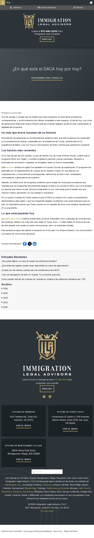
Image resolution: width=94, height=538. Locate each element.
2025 (4, 293)
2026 (4, 289)
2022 (4, 307)
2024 (4, 298)
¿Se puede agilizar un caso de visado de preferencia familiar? (29, 261)
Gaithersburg (53, 488)
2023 (4, 302)
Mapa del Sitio (70, 531)
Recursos (58, 531)
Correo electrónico (47, 8)
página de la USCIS (13, 219)
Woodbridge (30, 488)
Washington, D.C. (13, 485)
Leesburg (47, 485)
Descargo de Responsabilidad (38, 531)
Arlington (17, 492)
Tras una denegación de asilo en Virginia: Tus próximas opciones (30, 275)
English (47, 39)
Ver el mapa (23, 426)
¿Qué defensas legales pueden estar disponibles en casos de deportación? (35, 266)
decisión (10, 167)
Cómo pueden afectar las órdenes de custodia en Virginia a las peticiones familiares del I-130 (43, 279)
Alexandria (28, 492)
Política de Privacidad (11, 531)
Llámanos (15, 8)
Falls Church (84, 488)
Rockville (65, 488)
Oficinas (78, 8)
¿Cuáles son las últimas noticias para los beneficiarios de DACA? (30, 270)
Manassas (6, 492)
